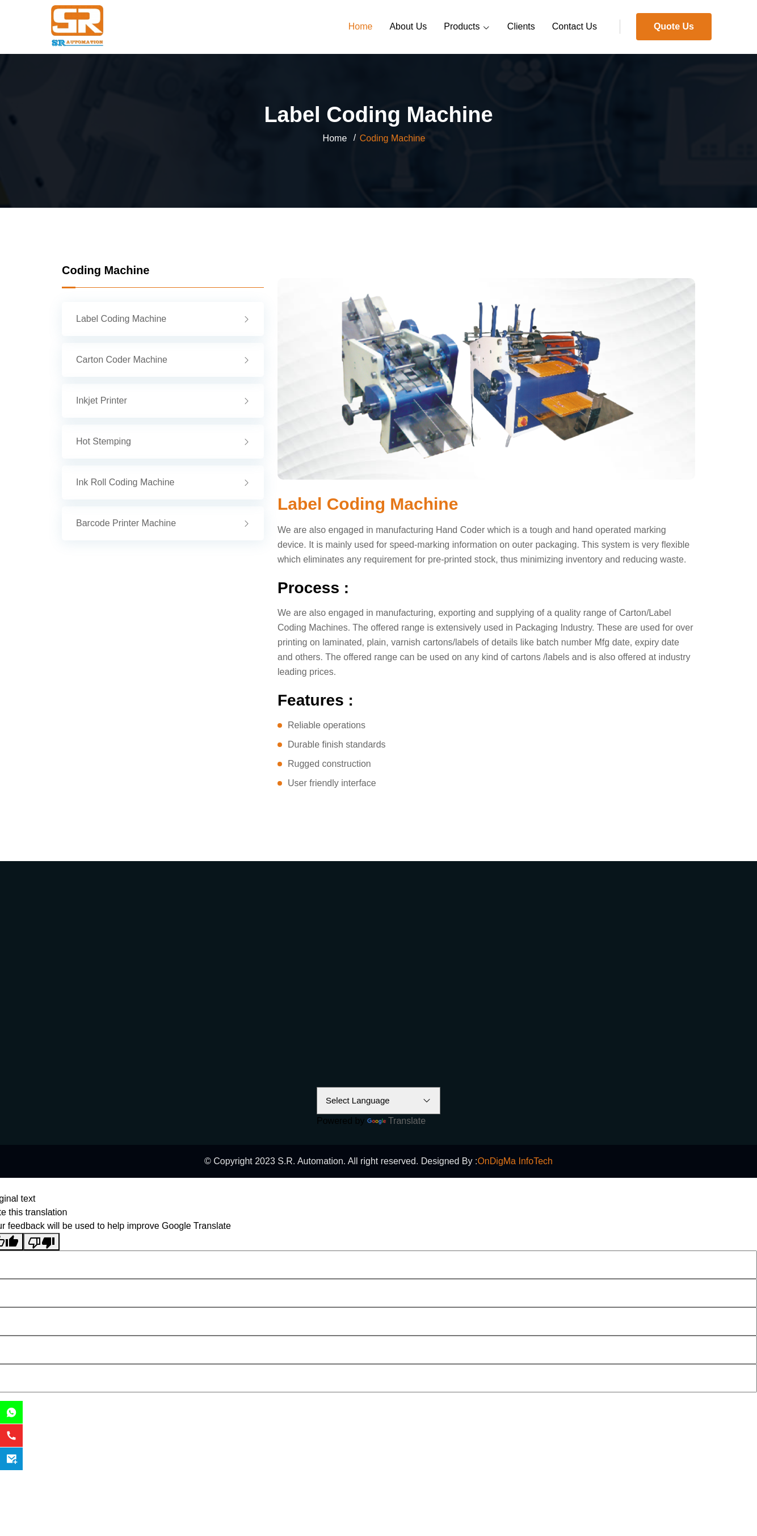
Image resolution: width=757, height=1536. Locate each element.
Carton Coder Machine (163, 359)
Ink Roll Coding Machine (163, 482)
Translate (396, 1121)
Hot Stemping (163, 441)
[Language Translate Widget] (378, 1101)
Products (467, 27)
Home (360, 26)
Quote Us (674, 26)
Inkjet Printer (163, 400)
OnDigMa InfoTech (515, 1161)
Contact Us (574, 26)
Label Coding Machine (163, 319)
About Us (408, 26)
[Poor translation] (41, 1241)
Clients (521, 26)
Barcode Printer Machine (163, 523)
